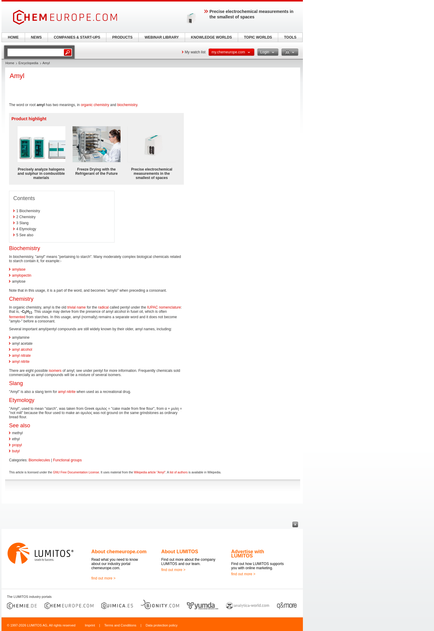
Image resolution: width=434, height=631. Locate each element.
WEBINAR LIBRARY (162, 37)
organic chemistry (95, 105)
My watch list (195, 52)
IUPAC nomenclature (164, 307)
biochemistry (127, 105)
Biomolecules (39, 460)
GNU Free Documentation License (76, 472)
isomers (55, 371)
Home (9, 63)
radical (103, 307)
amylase (19, 269)
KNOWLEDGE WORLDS (211, 37)
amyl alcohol (22, 349)
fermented (17, 317)
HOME (13, 37)
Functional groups (67, 460)
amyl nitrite (21, 361)
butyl (16, 451)
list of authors (178, 472)
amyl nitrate (21, 355)
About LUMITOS (179, 551)
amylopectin (21, 275)
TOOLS (290, 37)
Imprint (90, 625)
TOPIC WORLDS (258, 37)
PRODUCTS (122, 37)
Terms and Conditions (120, 625)
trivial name (76, 307)
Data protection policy (162, 625)
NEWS (36, 37)
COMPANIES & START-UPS (77, 37)
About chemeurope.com (118, 551)
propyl (17, 445)
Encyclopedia (28, 63)
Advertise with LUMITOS (247, 553)
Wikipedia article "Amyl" (149, 472)
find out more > (103, 578)
